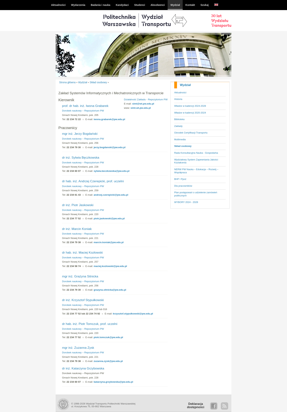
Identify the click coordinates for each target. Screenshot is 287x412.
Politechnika (119, 20)
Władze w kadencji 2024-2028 (190, 106)
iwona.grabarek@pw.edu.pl (109, 119)
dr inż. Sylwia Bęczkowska (80, 157)
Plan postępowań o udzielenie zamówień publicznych (195, 194)
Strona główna (67, 82)
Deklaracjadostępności (195, 405)
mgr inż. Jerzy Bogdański (80, 133)
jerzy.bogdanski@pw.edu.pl (110, 147)
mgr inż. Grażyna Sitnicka (80, 276)
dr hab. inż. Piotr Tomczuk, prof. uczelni (89, 324)
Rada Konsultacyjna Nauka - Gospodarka (196, 152)
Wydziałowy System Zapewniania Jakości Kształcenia (196, 161)
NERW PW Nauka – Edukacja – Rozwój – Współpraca (196, 171)
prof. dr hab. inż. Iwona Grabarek (85, 106)
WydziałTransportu (156, 20)
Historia (178, 99)
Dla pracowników (183, 185)
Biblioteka (179, 119)
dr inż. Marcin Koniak (77, 229)
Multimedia (180, 139)
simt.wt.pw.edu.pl (141, 108)
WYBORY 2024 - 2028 (186, 202)
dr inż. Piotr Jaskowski (77, 205)
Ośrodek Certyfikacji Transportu (191, 132)
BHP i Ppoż (180, 179)
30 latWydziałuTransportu (221, 20)
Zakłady (178, 126)
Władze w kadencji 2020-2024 (190, 112)
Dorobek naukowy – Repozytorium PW (83, 110)
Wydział (185, 85)
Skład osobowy (183, 146)
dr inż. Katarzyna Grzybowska (83, 368)
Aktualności (180, 92)
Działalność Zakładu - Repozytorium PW (146, 99)
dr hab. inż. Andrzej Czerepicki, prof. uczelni (93, 181)
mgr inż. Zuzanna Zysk (78, 347)
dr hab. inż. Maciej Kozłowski (82, 252)
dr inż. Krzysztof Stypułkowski (83, 300)
